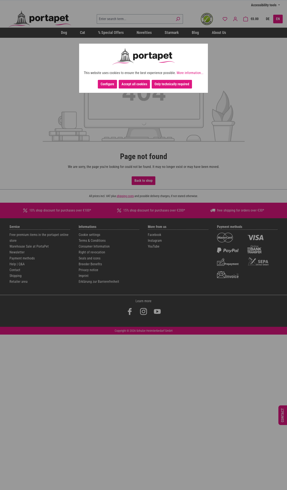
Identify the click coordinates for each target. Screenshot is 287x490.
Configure (107, 84)
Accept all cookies (134, 84)
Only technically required (171, 84)
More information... (190, 73)
